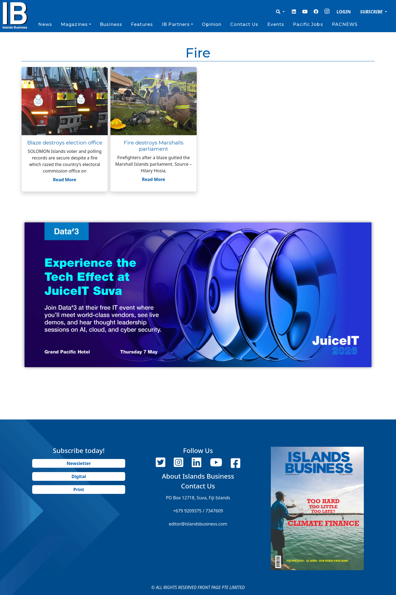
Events (275, 24)
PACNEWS (345, 24)
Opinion (211, 24)
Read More (64, 180)
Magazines (74, 24)
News (45, 24)
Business (111, 24)
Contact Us (244, 24)
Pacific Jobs (308, 24)
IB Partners (176, 24)
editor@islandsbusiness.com (198, 524)
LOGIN (344, 12)
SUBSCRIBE (372, 12)
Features (142, 24)
